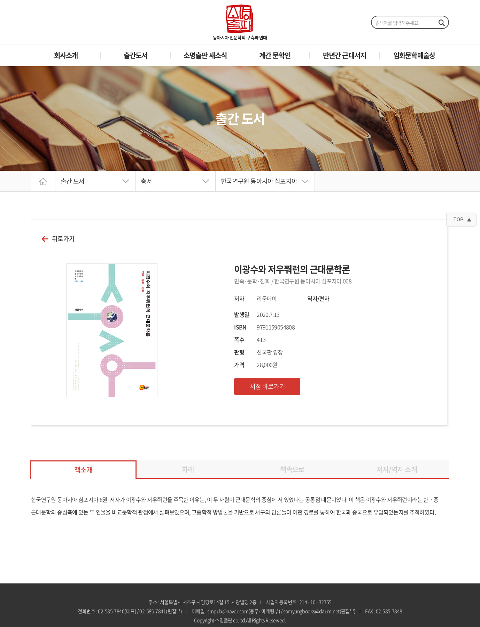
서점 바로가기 (267, 386)
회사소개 (66, 55)
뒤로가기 (63, 239)
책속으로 (292, 469)
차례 (188, 469)
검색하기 (441, 22)
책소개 (83, 470)
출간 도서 (73, 181)
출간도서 (136, 55)
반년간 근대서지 (344, 55)
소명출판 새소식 (205, 55)
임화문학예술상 (414, 55)
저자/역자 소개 (397, 469)
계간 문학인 (275, 55)
